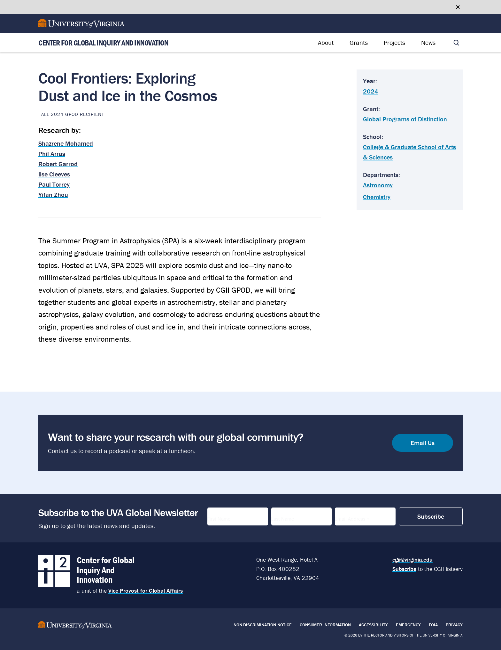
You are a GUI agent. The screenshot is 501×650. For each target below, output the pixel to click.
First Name (222, 517)
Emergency (408, 625)
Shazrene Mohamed (65, 143)
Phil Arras (51, 154)
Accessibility (373, 625)
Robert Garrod (58, 164)
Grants (359, 42)
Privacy (454, 625)
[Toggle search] (456, 42)
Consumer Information (325, 625)
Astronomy (378, 185)
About (326, 42)
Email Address (355, 517)
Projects (394, 42)
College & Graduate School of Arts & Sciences (409, 152)
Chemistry (376, 197)
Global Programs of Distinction (405, 119)
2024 (370, 91)
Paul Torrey (54, 184)
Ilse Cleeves (54, 174)
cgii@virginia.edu (412, 559)
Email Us (423, 443)
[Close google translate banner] (458, 7)
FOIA (433, 625)
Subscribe (404, 569)
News (428, 42)
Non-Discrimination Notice (263, 625)
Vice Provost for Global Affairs (145, 590)
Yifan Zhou (53, 195)
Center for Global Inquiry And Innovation (103, 42)
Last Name (285, 517)
